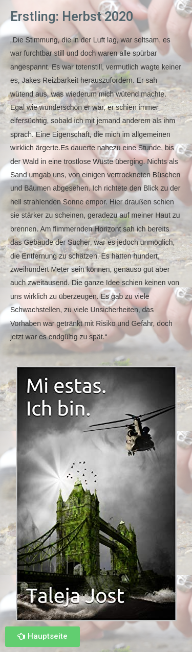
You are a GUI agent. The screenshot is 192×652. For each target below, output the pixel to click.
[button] (42, 636)
